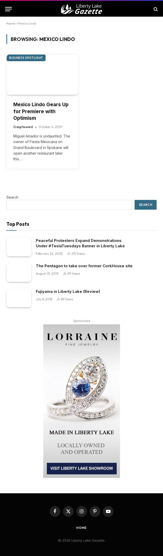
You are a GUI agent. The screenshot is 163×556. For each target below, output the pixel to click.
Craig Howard (23, 127)
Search (12, 197)
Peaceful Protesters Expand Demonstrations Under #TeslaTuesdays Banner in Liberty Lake (80, 243)
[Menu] (8, 9)
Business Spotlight (26, 58)
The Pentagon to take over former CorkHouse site (84, 265)
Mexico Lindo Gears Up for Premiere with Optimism (41, 111)
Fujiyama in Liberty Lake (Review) (68, 291)
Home (10, 23)
